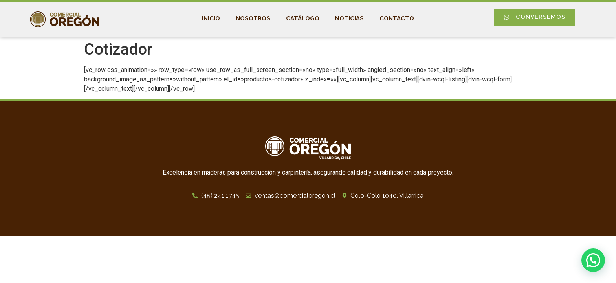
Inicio (211, 18)
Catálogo (302, 18)
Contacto (397, 18)
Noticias (349, 18)
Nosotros (253, 18)
